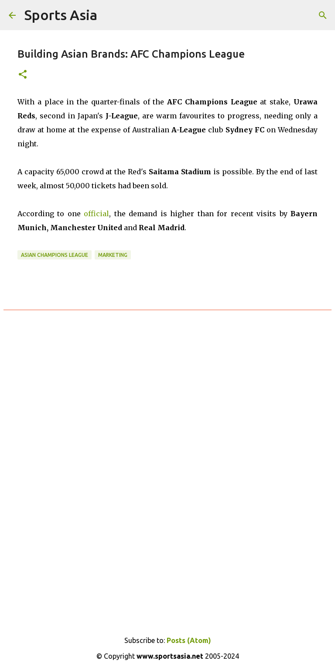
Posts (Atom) (189, 640)
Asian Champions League (54, 255)
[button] (22, 75)
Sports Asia (60, 15)
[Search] (323, 15)
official (96, 213)
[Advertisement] (167, 423)
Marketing (112, 255)
